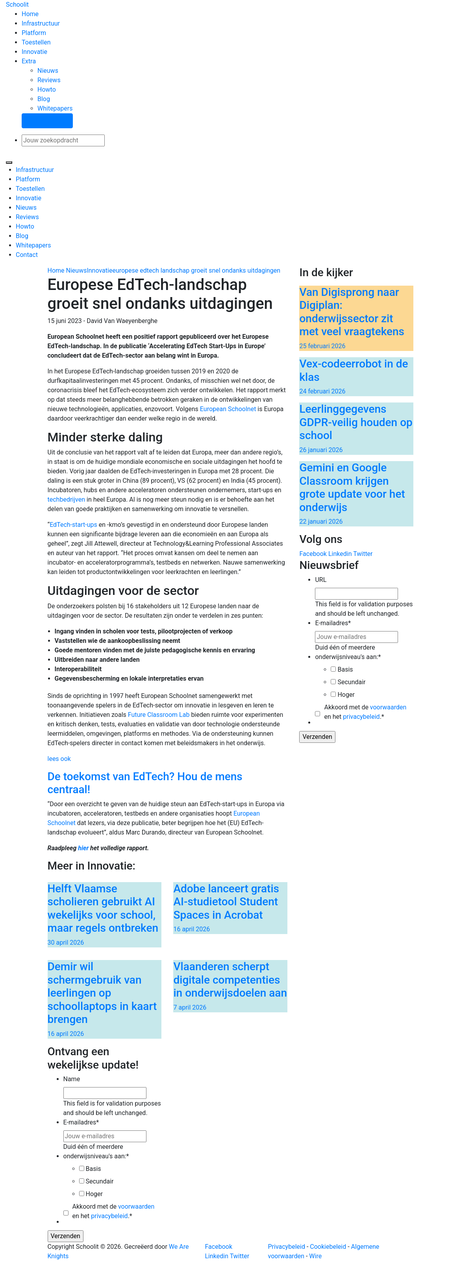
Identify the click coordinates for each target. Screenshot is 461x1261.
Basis (345, 669)
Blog (43, 99)
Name (71, 1079)
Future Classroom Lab (159, 714)
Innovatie (34, 51)
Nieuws (47, 70)
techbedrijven (66, 499)
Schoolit (17, 4)
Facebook (312, 554)
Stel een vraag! (47, 120)
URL (320, 579)
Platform (34, 33)
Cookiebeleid (328, 1246)
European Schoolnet (228, 409)
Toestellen (36, 42)
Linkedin (340, 554)
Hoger (345, 694)
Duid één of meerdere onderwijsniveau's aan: (348, 652)
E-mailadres (333, 623)
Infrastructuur (41, 23)
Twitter (362, 554)
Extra (29, 61)
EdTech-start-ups (73, 524)
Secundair (351, 682)
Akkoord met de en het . (365, 711)
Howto (46, 89)
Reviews (49, 80)
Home (30, 14)
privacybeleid (361, 716)
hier (84, 848)
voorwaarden (388, 707)
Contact (27, 254)
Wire (315, 1256)
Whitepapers (54, 108)
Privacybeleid (286, 1246)
